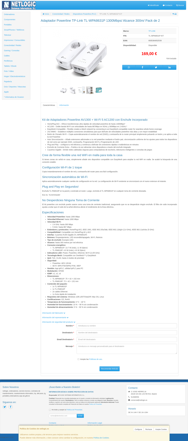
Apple (6, 92)
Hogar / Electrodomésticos (14, 76)
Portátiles (7, 25)
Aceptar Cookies (161, 429)
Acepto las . (91, 359)
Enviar (80, 416)
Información (64, 105)
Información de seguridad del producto (58, 322)
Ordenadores (9, 14)
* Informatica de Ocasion (14, 97)
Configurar (138, 429)
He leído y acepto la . (67, 410)
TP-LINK (151, 31)
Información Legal (95, 423)
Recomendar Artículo (109, 369)
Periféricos (8, 61)
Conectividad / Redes (12, 45)
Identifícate (153, 5)
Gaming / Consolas (11, 50)
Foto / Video (9, 71)
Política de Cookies (101, 438)
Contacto (167, 5)
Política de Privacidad (95, 404)
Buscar (180, 5)
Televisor (7, 35)
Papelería (8, 81)
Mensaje (70, 346)
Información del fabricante (53, 313)
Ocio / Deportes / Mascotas (15, 87)
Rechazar (148, 429)
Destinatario (68, 333)
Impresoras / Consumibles (14, 40)
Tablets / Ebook (10, 66)
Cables (7, 56)
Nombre (70, 326)
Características (49, 105)
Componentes (9, 19)
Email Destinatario (65, 339)
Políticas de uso (95, 359)
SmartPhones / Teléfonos (14, 30)
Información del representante (55, 317)
